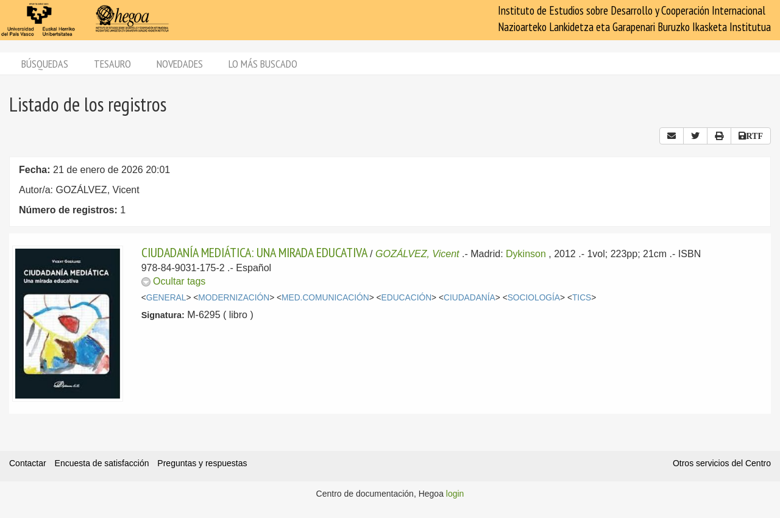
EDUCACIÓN (406, 297)
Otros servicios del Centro (722, 463)
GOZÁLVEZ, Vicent (417, 254)
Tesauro (112, 64)
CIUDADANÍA (469, 297)
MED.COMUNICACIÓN (325, 297)
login (455, 493)
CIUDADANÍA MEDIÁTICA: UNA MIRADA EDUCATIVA (254, 252)
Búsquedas (44, 64)
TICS (581, 297)
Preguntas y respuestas (202, 463)
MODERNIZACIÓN (233, 297)
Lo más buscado (263, 64)
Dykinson (526, 254)
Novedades (180, 64)
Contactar (27, 463)
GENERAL (166, 297)
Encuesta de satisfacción (102, 463)
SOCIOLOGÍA (534, 297)
